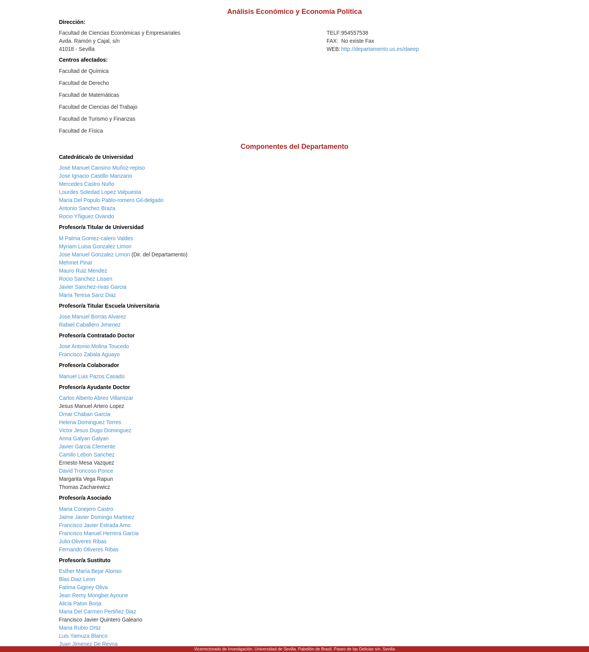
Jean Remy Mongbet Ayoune (93, 595)
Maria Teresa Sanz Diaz (87, 295)
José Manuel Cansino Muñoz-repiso (102, 168)
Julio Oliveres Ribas (83, 541)
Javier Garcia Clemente (87, 446)
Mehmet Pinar (75, 262)
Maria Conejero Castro (86, 509)
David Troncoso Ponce (86, 471)
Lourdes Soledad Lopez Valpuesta (100, 192)
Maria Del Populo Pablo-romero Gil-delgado (111, 200)
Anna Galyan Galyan (84, 438)
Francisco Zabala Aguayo (89, 354)
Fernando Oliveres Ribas (89, 549)
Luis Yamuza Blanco (83, 636)
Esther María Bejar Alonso (90, 571)
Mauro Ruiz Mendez (83, 271)
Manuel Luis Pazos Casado (91, 376)
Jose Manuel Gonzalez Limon (94, 254)
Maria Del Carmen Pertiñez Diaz (97, 611)
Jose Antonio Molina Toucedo (94, 346)
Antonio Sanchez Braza (87, 208)
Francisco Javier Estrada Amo (95, 525)
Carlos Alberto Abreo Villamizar (96, 398)
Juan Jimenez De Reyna (88, 644)
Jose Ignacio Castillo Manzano (95, 176)
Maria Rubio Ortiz (80, 628)
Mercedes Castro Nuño (86, 184)
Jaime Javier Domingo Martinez (96, 517)
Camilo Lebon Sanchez (87, 455)
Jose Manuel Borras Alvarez (92, 316)
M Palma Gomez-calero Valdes (96, 238)
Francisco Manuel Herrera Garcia (99, 533)
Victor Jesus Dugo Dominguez (95, 430)
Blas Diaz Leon (77, 579)
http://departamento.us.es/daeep (380, 49)
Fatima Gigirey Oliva (83, 587)
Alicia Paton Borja (80, 603)
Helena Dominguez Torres (90, 422)
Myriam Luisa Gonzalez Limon (95, 246)
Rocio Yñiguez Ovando (86, 216)
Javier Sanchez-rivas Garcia (92, 287)
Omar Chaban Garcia (84, 414)
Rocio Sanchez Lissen (85, 279)
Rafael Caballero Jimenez (90, 325)
